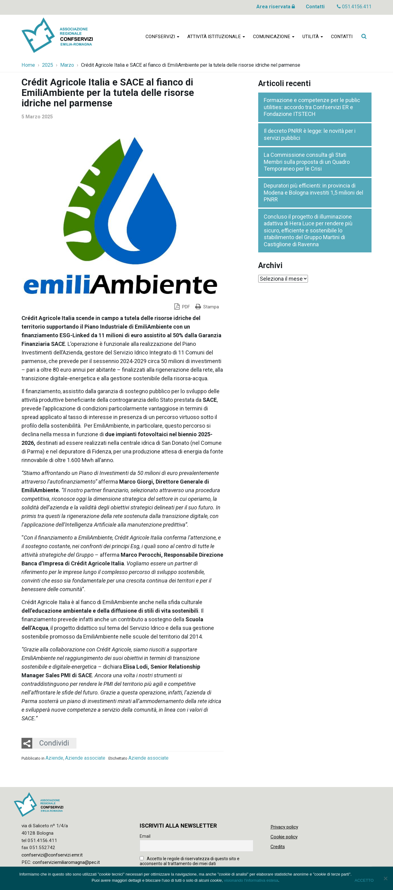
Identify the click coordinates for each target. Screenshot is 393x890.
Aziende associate (85, 758)
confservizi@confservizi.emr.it (52, 855)
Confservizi (162, 37)
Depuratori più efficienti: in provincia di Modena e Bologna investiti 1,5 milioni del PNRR (313, 192)
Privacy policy (284, 827)
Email (145, 836)
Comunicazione (273, 37)
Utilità (312, 37)
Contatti (315, 7)
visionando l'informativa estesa (251, 880)
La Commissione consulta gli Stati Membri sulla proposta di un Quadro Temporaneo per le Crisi (307, 162)
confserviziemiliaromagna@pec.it (66, 862)
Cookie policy (284, 837)
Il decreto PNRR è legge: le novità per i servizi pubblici (310, 134)
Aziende (54, 758)
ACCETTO (364, 880)
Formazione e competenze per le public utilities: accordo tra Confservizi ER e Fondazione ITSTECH (312, 107)
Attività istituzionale (216, 37)
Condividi (54, 743)
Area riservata (275, 7)
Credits (277, 846)
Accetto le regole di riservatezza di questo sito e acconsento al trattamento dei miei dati (189, 861)
